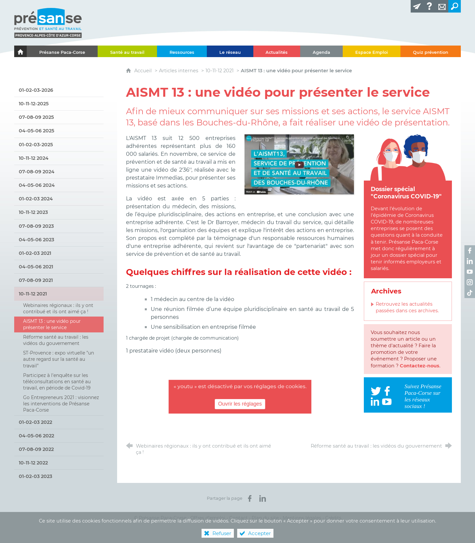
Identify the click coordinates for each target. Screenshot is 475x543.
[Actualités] (277, 51)
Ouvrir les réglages (240, 404)
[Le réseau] (230, 51)
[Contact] (442, 6)
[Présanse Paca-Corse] (62, 51)
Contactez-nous (419, 366)
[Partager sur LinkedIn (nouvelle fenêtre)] (262, 498)
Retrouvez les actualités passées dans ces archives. (407, 307)
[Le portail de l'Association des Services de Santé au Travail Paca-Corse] (20, 51)
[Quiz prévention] (430, 51)
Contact (238, 518)
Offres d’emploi (207, 518)
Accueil (143, 71)
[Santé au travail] (127, 51)
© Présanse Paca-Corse (160, 518)
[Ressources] (182, 51)
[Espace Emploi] (371, 51)
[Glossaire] (429, 6)
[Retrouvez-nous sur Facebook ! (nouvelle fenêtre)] (469, 250)
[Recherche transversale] (454, 6)
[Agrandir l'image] (299, 164)
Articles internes (178, 71)
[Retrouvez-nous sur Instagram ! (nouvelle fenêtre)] (469, 282)
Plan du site (265, 518)
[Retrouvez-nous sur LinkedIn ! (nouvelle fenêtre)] (469, 261)
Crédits (333, 518)
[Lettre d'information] (417, 6)
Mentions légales (302, 518)
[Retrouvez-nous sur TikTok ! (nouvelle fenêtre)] (469, 293)
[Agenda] (321, 51)
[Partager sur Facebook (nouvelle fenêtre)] (249, 498)
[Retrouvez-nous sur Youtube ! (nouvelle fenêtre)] (469, 271)
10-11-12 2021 (220, 71)
